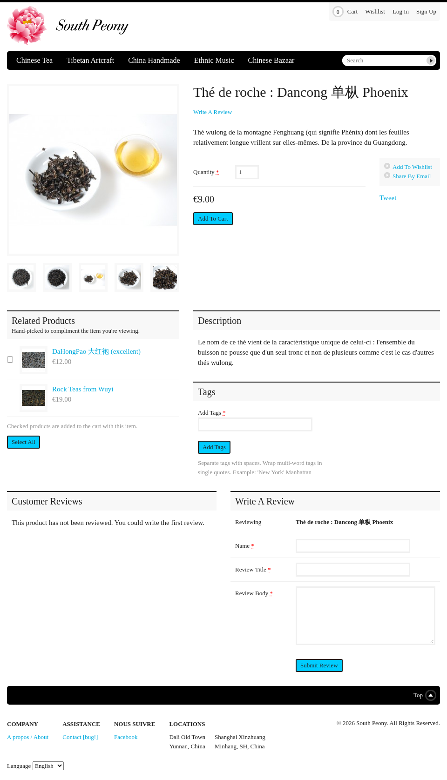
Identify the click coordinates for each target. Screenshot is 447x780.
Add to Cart (213, 218)
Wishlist (375, 11)
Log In (401, 11)
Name (244, 545)
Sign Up (426, 11)
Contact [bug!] (80, 736)
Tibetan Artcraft (90, 60)
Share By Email (412, 176)
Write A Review (212, 111)
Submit (430, 60)
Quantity (206, 171)
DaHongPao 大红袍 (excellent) (96, 351)
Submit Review (319, 665)
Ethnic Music (214, 60)
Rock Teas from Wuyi (83, 389)
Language (19, 765)
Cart (345, 12)
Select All (23, 441)
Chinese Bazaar (271, 60)
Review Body (254, 593)
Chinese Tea (34, 60)
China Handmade (154, 60)
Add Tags (212, 412)
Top (423, 695)
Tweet (387, 198)
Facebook (126, 736)
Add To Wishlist (412, 166)
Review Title (253, 569)
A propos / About (27, 736)
